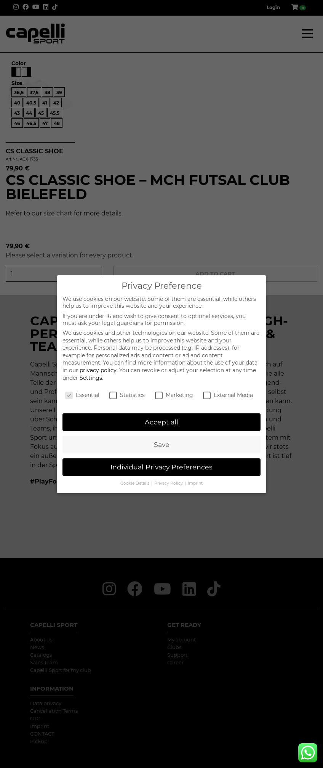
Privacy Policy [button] (169, 483)
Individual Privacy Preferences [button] (161, 467)
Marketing (174, 395)
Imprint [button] (195, 483)
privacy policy (98, 370)
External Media (228, 395)
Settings (91, 377)
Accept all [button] (161, 422)
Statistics (127, 395)
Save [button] (161, 444)
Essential (82, 395)
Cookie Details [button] (135, 483)
